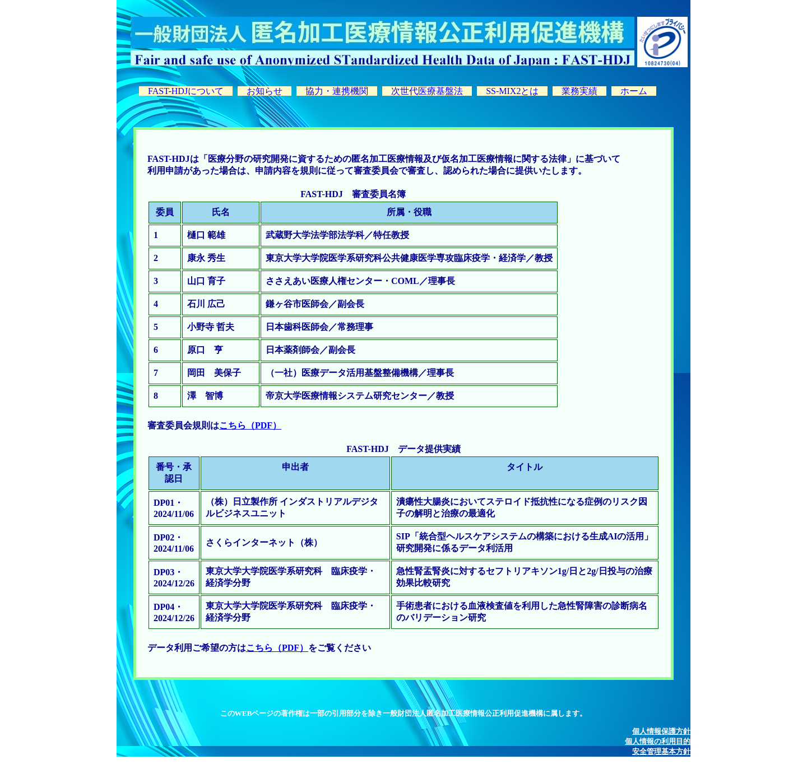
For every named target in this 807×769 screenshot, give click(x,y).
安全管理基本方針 (665, 751)
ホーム (633, 91)
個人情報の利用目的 (661, 741)
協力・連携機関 (336, 91)
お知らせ (264, 91)
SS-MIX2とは (512, 91)
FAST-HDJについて (186, 91)
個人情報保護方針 (665, 731)
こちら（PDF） (250, 425)
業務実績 (579, 91)
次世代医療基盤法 (427, 91)
